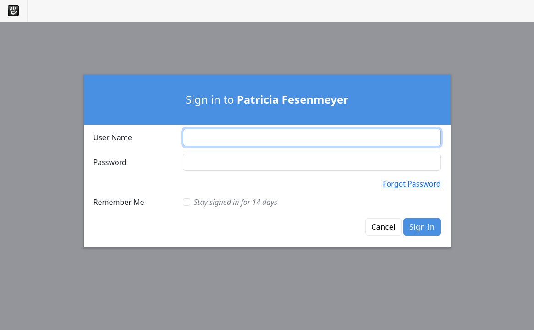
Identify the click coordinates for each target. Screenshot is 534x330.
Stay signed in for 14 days (235, 202)
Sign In (422, 227)
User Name (113, 137)
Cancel (383, 227)
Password (110, 162)
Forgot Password (411, 184)
